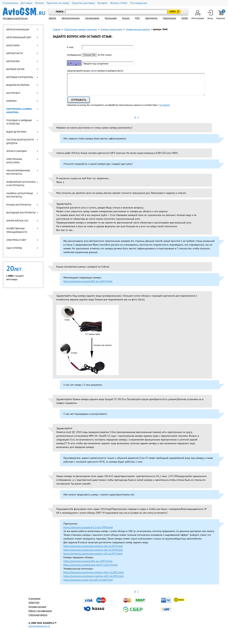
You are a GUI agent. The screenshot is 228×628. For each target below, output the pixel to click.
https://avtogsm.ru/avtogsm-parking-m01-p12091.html (93, 572)
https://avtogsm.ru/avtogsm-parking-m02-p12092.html (93, 576)
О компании (10, 2)
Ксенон (125, 18)
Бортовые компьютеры (19, 77)
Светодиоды (151, 18)
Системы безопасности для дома (20, 141)
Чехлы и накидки (16, 151)
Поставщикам (138, 2)
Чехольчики (111, 18)
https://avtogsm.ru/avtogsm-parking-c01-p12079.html (93, 546)
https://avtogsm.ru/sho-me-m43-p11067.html (88, 579)
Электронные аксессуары (14, 161)
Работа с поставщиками (40, 610)
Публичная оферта (37, 614)
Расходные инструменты (21, 212)
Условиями (164, 105)
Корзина (220, 15)
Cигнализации (92, 18)
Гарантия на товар (57, 2)
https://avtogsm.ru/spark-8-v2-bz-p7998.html (88, 527)
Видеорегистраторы (17, 85)
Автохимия (12, 61)
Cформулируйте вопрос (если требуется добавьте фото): (95, 70)
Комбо (185, 18)
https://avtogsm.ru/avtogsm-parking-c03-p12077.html (92, 553)
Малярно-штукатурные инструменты (19, 195)
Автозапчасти (14, 53)
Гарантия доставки (83, 2)
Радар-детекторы (16, 131)
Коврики (11, 100)
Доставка (26, 2)
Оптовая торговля (37, 606)
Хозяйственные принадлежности (16, 230)
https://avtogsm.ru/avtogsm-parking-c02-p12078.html (93, 549)
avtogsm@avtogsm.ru (39, 626)
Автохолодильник (71, 18)
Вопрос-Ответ (118, 2)
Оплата (39, 2)
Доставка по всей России (15, 18)
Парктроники (169, 18)
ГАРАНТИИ (33, 602)
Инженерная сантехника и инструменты (20, 183)
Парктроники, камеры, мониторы (19, 110)
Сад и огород (14, 247)
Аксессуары (13, 45)
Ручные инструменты (18, 204)
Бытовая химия (15, 69)
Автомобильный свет (18, 37)
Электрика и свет (16, 239)
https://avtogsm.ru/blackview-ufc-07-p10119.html (90, 564)
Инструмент (13, 93)
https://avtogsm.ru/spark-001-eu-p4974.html (87, 281)
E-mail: (70, 47)
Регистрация (197, 15)
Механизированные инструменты (18, 172)
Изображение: (74, 54)
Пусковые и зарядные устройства (19, 122)
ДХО (137, 18)
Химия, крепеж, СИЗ (17, 220)
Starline (52, 18)
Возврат (103, 2)
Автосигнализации (17, 29)
